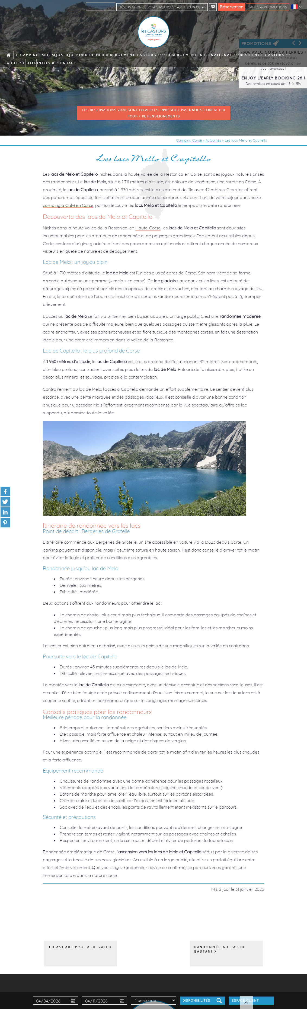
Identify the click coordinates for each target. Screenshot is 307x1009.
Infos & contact (271, 55)
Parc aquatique (66, 55)
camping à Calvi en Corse (68, 205)
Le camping (43, 55)
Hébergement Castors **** (122, 55)
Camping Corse (189, 140)
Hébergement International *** (168, 55)
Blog (251, 55)
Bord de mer (90, 55)
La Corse (237, 55)
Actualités (213, 140)
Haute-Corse (148, 227)
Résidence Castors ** (210, 55)
